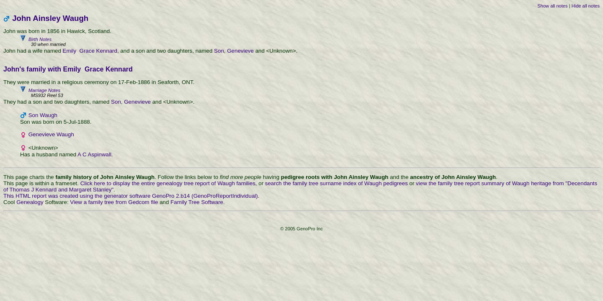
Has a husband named (48, 154)
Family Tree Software (196, 202)
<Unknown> (39, 148)
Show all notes (552, 5)
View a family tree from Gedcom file (114, 202)
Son (219, 51)
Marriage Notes (310, 93)
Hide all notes (586, 5)
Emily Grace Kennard (90, 51)
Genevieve (240, 51)
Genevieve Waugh (51, 134)
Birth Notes (310, 42)
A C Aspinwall (94, 154)
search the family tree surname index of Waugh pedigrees (336, 183)
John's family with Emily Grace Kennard (68, 69)
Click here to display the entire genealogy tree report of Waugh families (167, 183)
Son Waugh (42, 115)
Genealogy (29, 202)
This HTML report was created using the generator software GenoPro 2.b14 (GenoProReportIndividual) (130, 196)
